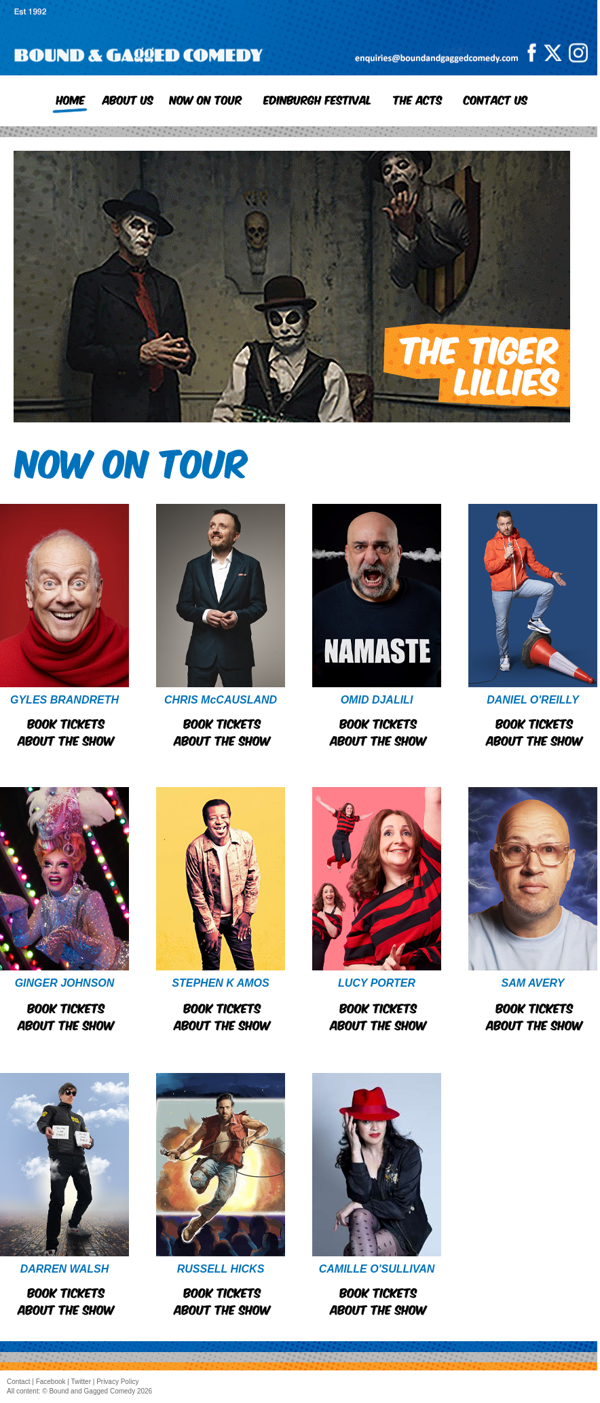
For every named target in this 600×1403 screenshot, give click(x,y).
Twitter (81, 1381)
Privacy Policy (117, 1381)
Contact (18, 1381)
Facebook (51, 1381)
